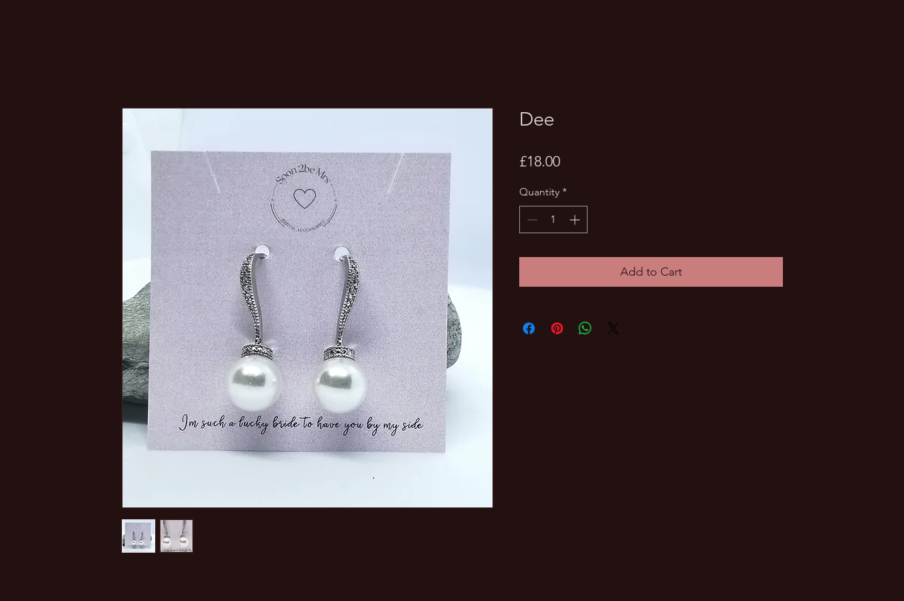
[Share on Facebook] (529, 328)
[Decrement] (530, 220)
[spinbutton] (553, 220)
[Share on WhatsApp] (585, 328)
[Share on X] (613, 328)
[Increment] (576, 220)
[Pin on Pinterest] (557, 328)
